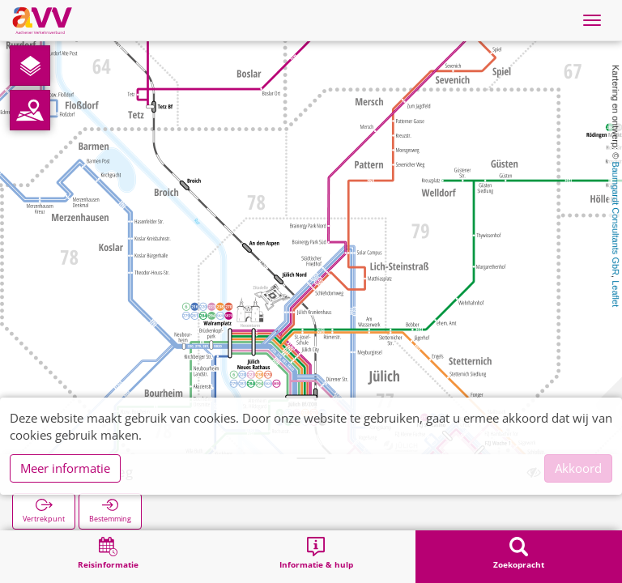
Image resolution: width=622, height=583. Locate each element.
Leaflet (615, 293)
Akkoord (578, 468)
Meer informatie (65, 468)
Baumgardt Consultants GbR (615, 218)
